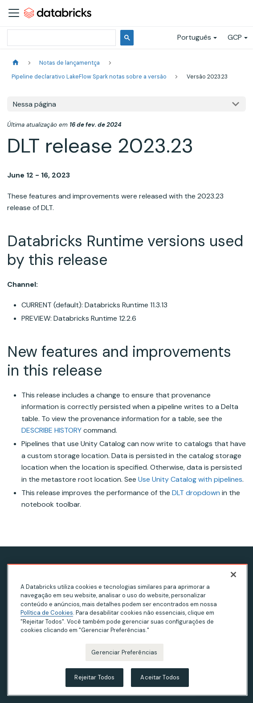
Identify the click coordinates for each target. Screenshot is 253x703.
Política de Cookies (46, 614)
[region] (127, 631)
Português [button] (194, 37)
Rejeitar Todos (94, 678)
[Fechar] (233, 575)
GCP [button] (235, 37)
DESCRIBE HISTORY (51, 430)
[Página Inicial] (15, 63)
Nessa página (34, 104)
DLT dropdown (196, 492)
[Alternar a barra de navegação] (13, 13)
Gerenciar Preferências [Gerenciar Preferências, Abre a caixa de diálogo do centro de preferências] (124, 653)
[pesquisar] (61, 37)
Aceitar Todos (160, 678)
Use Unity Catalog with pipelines (190, 479)
